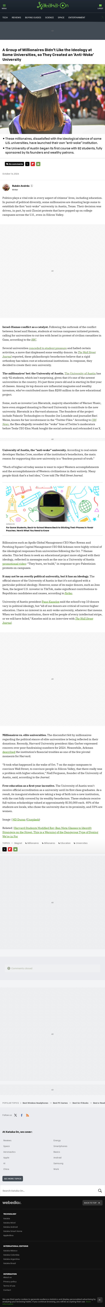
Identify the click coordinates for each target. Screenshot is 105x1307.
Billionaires (49, 842)
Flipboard (33, 164)
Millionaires (33, 842)
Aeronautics (9, 1151)
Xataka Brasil (9, 1263)
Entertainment (76, 17)
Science (49, 17)
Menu (4, 8)
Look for (100, 1190)
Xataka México (10, 1250)
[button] (22, 186)
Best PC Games (60, 1102)
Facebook (21, 1114)
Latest (100, 8)
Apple (6, 1157)
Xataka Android (10, 1226)
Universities (82, 842)
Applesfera (8, 1235)
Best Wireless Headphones (36, 1102)
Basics (56, 1151)
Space (61, 17)
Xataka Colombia (11, 1254)
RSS (27, 1114)
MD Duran (19, 819)
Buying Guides (33, 17)
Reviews (16, 17)
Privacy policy (9, 1281)
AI (4, 1163)
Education (65, 842)
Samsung (58, 1163)
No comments (16, 163)
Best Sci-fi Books (81, 1102)
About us (7, 1277)
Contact (7, 1289)
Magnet (18, 842)
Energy (57, 1140)
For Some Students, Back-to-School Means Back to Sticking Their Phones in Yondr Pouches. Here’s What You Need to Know (49, 529)
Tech (5, 17)
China (6, 1168)
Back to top (90, 1202)
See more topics (12, 1178)
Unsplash (33, 819)
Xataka (6, 1218)
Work (56, 1168)
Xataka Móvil (9, 1222)
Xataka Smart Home (12, 1231)
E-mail (38, 164)
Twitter (103, 17)
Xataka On (52, 5)
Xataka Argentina (11, 1259)
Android (57, 1157)
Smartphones (60, 1146)
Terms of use (9, 1285)
